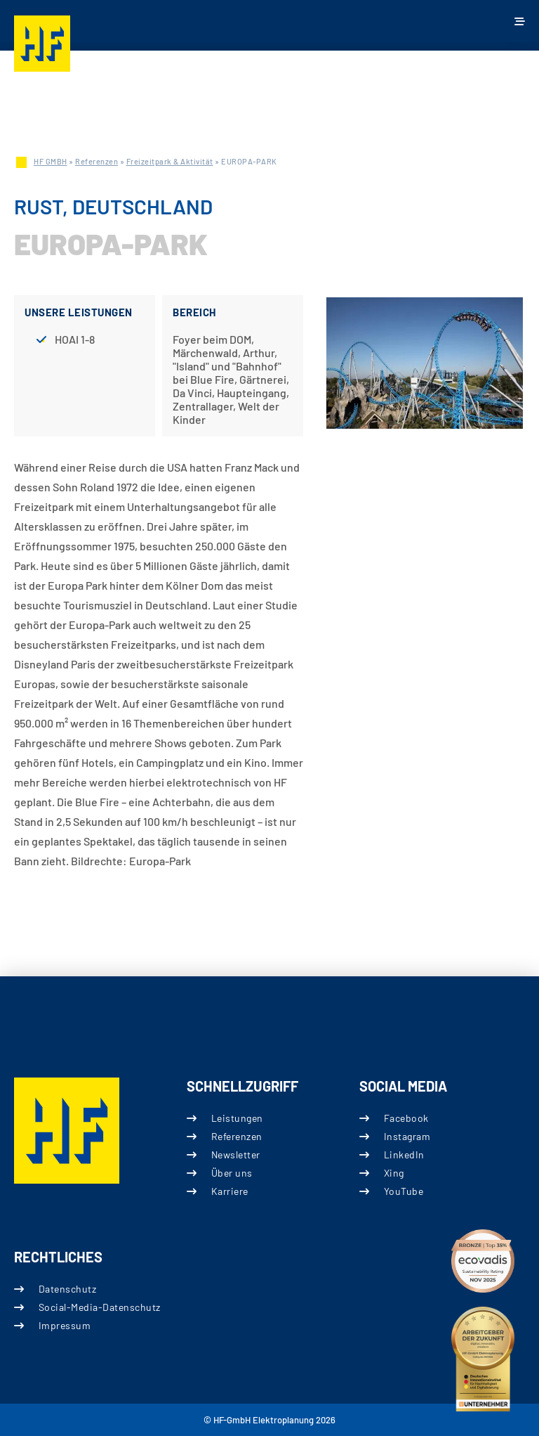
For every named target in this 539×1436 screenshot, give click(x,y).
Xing (394, 1173)
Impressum (65, 1325)
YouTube (404, 1191)
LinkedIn (404, 1154)
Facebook (406, 1117)
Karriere (229, 1191)
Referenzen (96, 161)
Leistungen (237, 1117)
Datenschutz (68, 1289)
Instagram (407, 1135)
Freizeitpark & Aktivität (169, 161)
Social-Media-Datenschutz (100, 1307)
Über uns (232, 1173)
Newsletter (235, 1154)
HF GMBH (50, 161)
